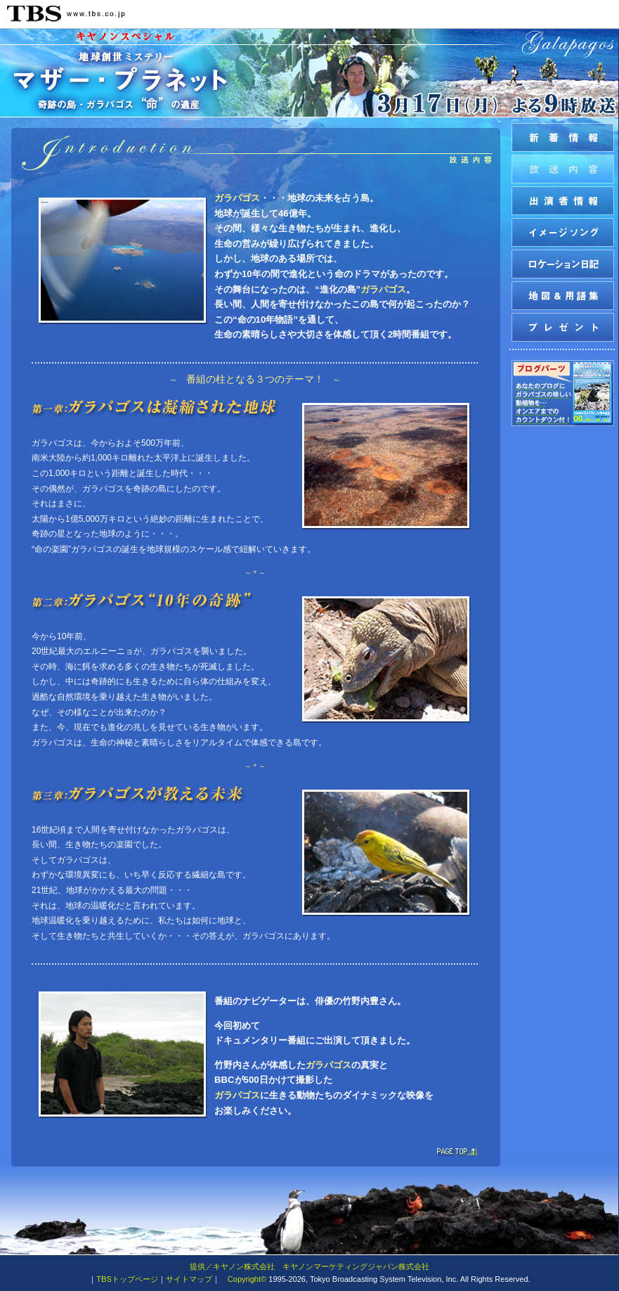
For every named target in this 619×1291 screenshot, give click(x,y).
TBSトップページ (126, 1279)
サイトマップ (189, 1279)
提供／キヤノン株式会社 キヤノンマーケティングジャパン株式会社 (309, 1266)
